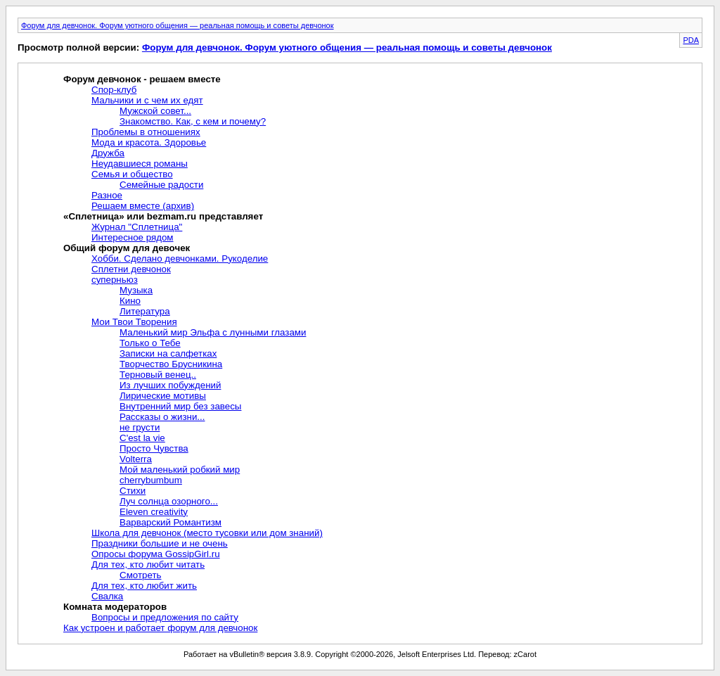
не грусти (140, 427)
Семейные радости (161, 184)
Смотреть (140, 575)
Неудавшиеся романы (139, 163)
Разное (106, 195)
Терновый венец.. (158, 374)
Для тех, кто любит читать (148, 564)
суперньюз (114, 279)
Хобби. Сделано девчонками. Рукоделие (179, 258)
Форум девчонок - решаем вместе (142, 79)
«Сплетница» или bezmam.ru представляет (163, 216)
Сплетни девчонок (131, 269)
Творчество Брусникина (171, 364)
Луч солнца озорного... (169, 501)
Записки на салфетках (168, 353)
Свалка (107, 596)
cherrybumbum (151, 480)
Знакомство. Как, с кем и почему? (193, 121)
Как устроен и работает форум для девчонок (160, 628)
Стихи (133, 490)
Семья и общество (132, 174)
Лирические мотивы (163, 395)
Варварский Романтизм (170, 522)
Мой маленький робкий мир (180, 469)
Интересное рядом (132, 237)
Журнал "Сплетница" (136, 227)
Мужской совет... (155, 111)
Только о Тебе (150, 343)
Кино (130, 300)
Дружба (107, 153)
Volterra (136, 459)
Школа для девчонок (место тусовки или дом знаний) (207, 533)
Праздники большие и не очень (159, 543)
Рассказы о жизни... (162, 417)
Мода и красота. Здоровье (148, 142)
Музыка (136, 290)
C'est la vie (142, 438)
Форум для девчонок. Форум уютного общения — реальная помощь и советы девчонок (177, 25)
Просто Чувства (154, 448)
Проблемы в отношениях (145, 132)
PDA (691, 40)
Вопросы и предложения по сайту (164, 617)
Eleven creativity (154, 511)
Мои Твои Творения (134, 322)
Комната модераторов (115, 606)
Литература (145, 311)
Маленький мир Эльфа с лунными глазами (213, 332)
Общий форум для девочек (126, 248)
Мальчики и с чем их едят (147, 100)
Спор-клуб (113, 89)
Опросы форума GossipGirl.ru (155, 554)
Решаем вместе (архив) (142, 205)
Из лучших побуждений (170, 385)
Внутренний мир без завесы (180, 406)
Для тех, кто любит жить (144, 585)
